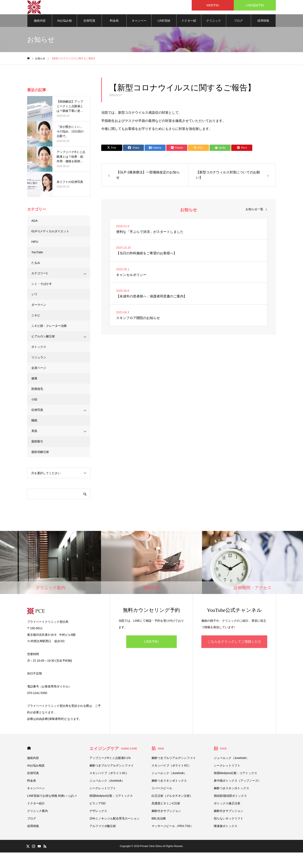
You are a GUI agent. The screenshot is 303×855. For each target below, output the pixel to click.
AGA (34, 223)
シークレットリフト (102, 790)
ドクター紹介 (188, 25)
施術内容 (40, 23)
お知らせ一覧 (254, 211)
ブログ (238, 23)
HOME (29, 750)
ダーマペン (38, 307)
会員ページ (38, 370)
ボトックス (38, 349)
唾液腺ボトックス (225, 828)
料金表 (114, 23)
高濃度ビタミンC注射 (166, 806)
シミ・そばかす (41, 286)
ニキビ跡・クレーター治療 (49, 328)
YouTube (37, 254)
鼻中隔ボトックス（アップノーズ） (237, 783)
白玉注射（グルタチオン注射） (172, 798)
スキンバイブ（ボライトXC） (109, 775)
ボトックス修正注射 (227, 806)
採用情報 (263, 23)
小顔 (34, 402)
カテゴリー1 (39, 275)
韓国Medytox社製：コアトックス (111, 798)
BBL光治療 (159, 821)
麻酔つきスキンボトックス (169, 783)
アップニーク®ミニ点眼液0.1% (110, 760)
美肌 (34, 433)
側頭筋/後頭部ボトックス (230, 798)
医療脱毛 (37, 391)
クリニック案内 (213, 25)
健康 (34, 381)
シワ (34, 296)
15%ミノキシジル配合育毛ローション (114, 821)
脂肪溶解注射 (40, 454)
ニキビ (35, 317)
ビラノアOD (97, 806)
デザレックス (98, 813)
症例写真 (89, 23)
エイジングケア (113, 751)
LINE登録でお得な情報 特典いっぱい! (164, 25)
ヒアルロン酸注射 (43, 338)
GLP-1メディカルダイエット (50, 233)
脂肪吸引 (37, 444)
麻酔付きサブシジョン (166, 813)
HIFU (34, 244)
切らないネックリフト (228, 821)
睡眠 (34, 423)
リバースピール (162, 790)
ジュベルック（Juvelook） (107, 783)
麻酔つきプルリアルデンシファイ (111, 768)
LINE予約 (151, 644)
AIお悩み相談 (64, 25)
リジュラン (38, 360)
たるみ (35, 265)
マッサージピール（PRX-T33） (172, 828)
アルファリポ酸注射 (102, 828)
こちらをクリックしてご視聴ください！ (234, 646)
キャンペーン (139, 25)
